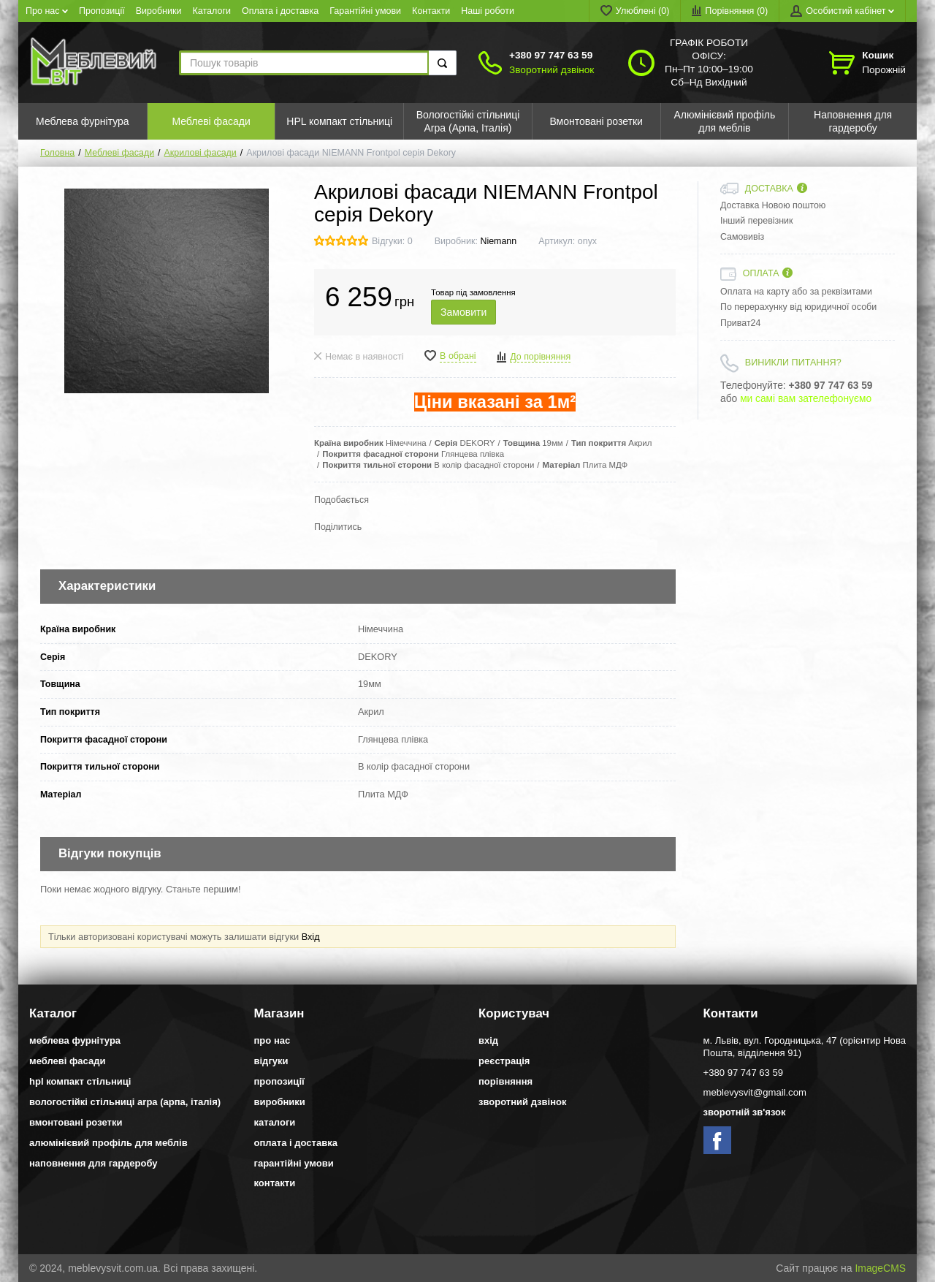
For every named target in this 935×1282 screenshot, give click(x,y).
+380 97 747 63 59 (550, 55)
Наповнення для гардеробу (93, 1163)
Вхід (311, 936)
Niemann (498, 241)
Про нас (47, 11)
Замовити (463, 312)
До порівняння (540, 357)
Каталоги (212, 11)
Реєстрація (504, 1060)
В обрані (458, 356)
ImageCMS (880, 1268)
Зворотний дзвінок (551, 69)
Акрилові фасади (200, 153)
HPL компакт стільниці (80, 1081)
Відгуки (271, 1060)
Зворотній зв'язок (744, 1112)
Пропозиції (102, 11)
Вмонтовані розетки (75, 1122)
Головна (57, 153)
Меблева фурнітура (75, 1040)
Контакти (431, 11)
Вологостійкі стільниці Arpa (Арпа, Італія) (125, 1101)
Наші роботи (487, 11)
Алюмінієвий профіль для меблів (108, 1142)
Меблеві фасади (119, 153)
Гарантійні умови (365, 11)
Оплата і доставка (280, 11)
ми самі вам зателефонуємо (805, 398)
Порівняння (505, 1081)
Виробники (159, 11)
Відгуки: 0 (392, 241)
